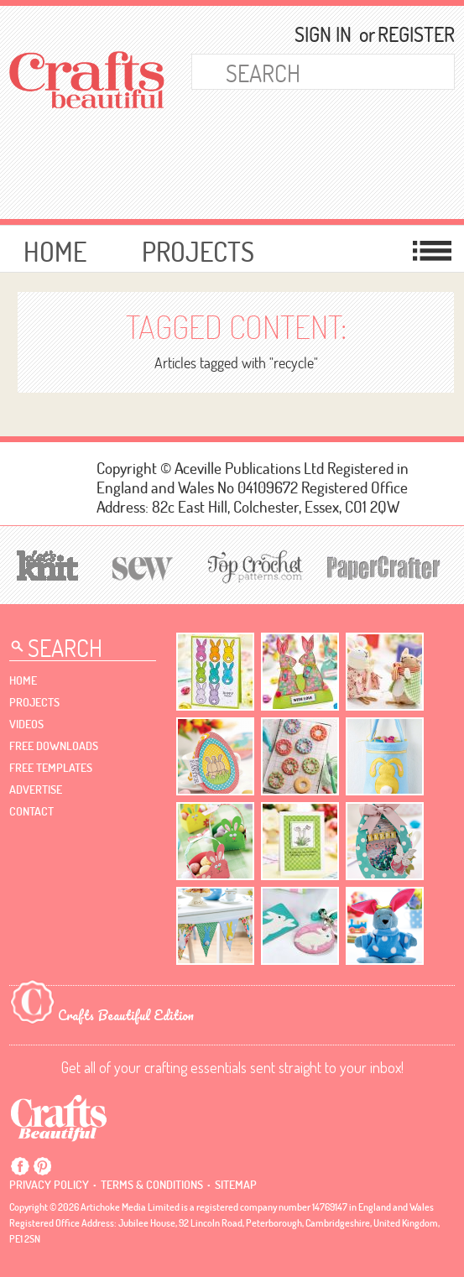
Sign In (323, 34)
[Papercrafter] (383, 566)
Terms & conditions (152, 1184)
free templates (50, 767)
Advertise (35, 789)
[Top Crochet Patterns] (252, 566)
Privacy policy (49, 1184)
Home (54, 251)
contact (31, 811)
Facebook (20, 1166)
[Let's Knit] (48, 563)
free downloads (53, 745)
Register (409, 34)
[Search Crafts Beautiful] (303, 71)
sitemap (236, 1184)
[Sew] (143, 566)
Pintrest (42, 1166)
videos (26, 724)
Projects (198, 251)
